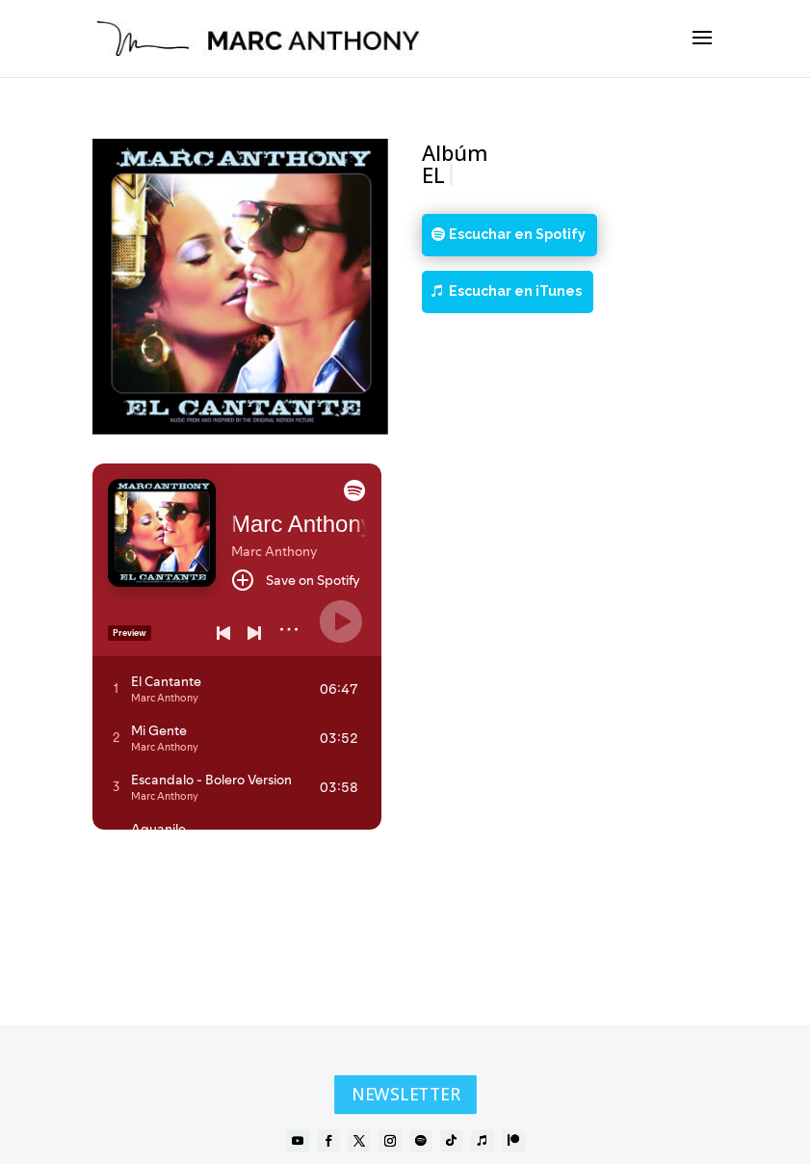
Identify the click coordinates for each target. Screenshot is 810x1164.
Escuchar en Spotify (517, 234)
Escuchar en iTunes (515, 291)
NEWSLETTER (405, 1094)
